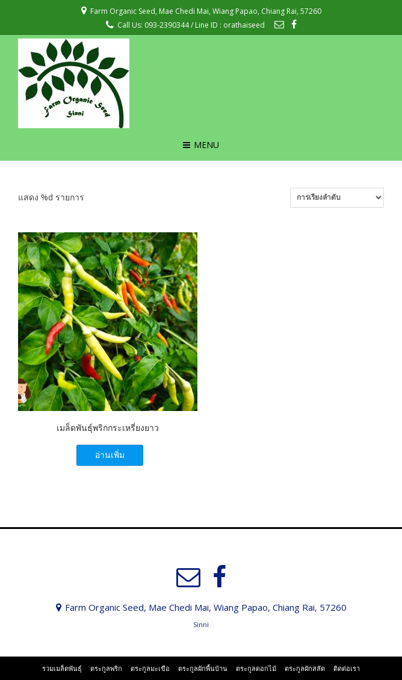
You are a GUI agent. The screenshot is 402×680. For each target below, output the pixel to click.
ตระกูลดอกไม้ (256, 668)
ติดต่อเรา (346, 668)
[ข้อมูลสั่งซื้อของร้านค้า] (337, 198)
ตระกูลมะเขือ (150, 668)
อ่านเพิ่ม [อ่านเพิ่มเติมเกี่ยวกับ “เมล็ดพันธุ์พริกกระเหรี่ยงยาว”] (110, 454)
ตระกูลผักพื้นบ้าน (202, 668)
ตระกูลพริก (106, 668)
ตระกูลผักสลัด (305, 668)
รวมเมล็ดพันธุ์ (62, 668)
